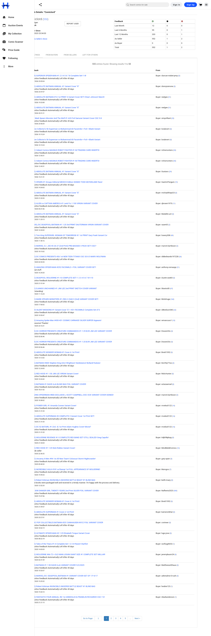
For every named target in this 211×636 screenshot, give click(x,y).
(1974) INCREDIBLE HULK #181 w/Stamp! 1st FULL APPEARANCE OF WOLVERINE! (76, 469)
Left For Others (101, 55)
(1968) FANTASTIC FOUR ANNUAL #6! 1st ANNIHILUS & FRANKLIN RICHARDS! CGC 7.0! (78, 597)
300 (186, 491)
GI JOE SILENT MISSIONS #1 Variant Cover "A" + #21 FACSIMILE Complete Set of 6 (76, 310)
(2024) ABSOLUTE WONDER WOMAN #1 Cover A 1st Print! (66, 352)
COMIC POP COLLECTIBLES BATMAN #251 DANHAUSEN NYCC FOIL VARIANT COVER (77, 522)
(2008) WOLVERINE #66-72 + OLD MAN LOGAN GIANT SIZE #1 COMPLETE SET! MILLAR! (78, 554)
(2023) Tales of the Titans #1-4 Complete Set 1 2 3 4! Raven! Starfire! (70, 544)
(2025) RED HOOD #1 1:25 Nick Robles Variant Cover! (63, 448)
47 (182, 289)
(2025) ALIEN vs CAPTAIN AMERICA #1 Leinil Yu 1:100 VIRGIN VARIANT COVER (75, 203)
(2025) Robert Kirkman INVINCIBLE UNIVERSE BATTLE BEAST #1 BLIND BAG (73, 480)
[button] (40, 4)
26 (191, 257)
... (141, 618)
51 (181, 97)
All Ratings (45, 55)
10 (185, 320)
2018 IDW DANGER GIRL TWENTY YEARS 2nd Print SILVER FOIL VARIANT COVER (75, 490)
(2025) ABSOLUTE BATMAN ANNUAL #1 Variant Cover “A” (65, 86)
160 (183, 299)
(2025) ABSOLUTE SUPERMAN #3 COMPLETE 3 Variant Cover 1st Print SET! (73, 416)
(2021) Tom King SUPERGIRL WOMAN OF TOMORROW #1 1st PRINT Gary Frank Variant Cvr (79, 235)
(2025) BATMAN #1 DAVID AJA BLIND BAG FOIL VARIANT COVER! (69, 384)
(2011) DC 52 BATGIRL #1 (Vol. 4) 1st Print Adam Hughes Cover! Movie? (71, 427)
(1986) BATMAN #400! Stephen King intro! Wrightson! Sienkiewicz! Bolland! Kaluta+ (76, 363)
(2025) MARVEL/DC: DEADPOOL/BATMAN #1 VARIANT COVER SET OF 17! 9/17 (75, 576)
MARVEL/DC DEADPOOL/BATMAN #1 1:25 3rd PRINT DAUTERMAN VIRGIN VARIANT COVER (80, 225)
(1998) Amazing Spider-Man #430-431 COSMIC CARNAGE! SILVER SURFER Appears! (77, 320)
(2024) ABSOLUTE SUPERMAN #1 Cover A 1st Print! (63, 512)
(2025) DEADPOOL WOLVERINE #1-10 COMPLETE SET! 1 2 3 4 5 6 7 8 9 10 (72, 278)
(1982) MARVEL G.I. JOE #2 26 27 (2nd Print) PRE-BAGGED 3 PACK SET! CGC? (74, 246)
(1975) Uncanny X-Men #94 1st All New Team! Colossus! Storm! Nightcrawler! (74, 459)
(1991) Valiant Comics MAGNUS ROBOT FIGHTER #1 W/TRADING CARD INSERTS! (76, 150)
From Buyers (63, 55)
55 (186, 150)
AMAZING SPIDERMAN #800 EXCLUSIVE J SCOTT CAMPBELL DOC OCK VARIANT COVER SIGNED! (83, 395)
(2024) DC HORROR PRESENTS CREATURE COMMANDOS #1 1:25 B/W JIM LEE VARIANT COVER (82, 331)
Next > (148, 618)
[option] (17, 17)
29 (181, 172)
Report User (84, 24)
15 (189, 448)
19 (187, 182)
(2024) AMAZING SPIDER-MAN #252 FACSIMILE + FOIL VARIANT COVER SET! (74, 267)
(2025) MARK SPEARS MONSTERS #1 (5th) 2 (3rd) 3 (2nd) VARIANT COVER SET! (75, 299)
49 (183, 235)
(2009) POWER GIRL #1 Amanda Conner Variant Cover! (64, 405)
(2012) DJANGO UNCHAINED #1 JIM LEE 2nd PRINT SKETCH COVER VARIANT (74, 288)
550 (57, 19)
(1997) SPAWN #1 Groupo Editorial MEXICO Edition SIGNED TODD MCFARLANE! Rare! (77, 182)
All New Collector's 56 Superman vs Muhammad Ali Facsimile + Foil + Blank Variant (76, 129)
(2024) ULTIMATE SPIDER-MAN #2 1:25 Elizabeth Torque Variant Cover (71, 533)
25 (184, 118)
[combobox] (147, 4)
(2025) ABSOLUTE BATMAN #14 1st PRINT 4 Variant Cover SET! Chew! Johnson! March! (78, 97)
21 (189, 267)
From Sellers (81, 55)
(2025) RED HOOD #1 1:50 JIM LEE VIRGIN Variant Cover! (65, 374)
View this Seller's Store (48, 39)
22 (186, 310)
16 (185, 406)
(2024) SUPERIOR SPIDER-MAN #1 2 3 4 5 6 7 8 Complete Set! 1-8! (69, 76)
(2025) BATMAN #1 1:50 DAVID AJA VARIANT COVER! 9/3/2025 (68, 565)
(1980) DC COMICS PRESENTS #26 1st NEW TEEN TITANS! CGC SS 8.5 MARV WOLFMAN (79, 256)
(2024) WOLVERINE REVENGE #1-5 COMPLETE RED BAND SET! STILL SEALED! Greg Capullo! (80, 437)
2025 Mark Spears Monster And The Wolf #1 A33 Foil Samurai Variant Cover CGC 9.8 (77, 118)
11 (185, 203)
